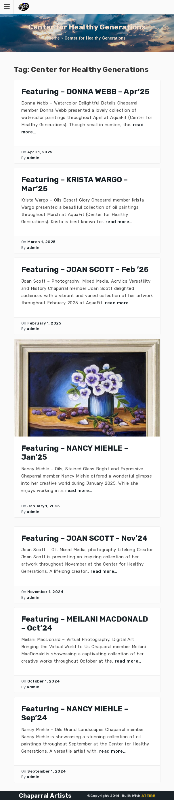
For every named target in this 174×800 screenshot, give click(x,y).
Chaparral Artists (45, 795)
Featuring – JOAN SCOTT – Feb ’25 (84, 269)
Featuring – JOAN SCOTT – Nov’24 (84, 538)
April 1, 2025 (39, 152)
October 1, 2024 (43, 681)
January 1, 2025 (43, 506)
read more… (119, 221)
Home (54, 38)
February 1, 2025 (44, 323)
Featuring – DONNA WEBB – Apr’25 (85, 91)
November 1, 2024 (45, 592)
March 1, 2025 (41, 242)
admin (33, 158)
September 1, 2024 (46, 771)
